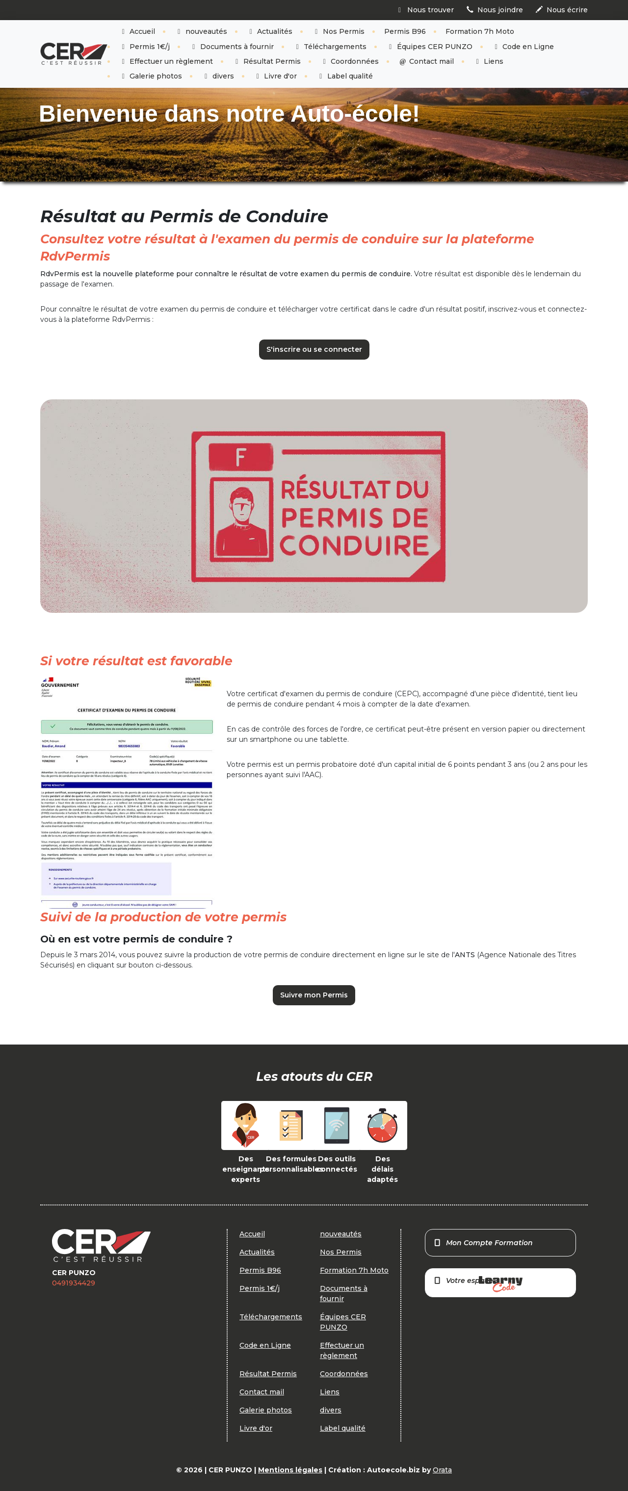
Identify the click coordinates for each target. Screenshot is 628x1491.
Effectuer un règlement (166, 61)
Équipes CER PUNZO (429, 46)
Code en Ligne (523, 46)
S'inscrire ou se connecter (314, 349)
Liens (488, 61)
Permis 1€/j (144, 46)
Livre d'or (275, 76)
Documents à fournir (231, 46)
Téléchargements (330, 46)
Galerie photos (151, 76)
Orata (442, 1469)
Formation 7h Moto (479, 31)
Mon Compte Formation (483, 1242)
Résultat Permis (267, 61)
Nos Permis (338, 31)
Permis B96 (405, 31)
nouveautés (201, 31)
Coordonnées (349, 61)
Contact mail (426, 61)
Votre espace (478, 1284)
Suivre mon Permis (314, 995)
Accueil (137, 31)
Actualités (270, 31)
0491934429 (73, 1283)
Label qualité (344, 76)
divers (218, 76)
